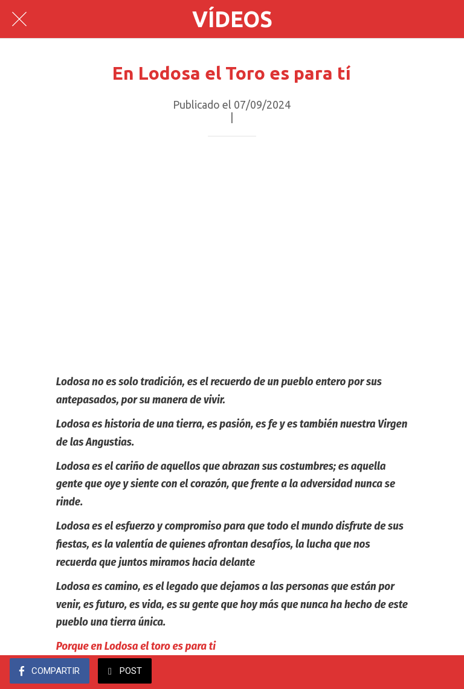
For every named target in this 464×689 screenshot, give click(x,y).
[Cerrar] (19, 19)
